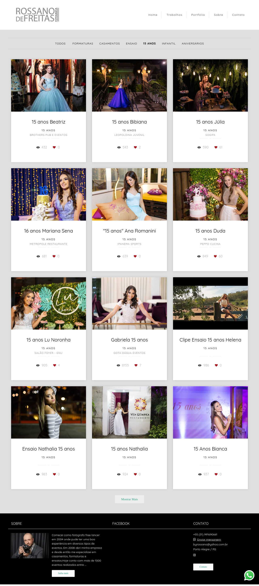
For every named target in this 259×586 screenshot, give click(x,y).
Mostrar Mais (129, 499)
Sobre (218, 15)
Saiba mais (63, 573)
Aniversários (193, 43)
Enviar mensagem (209, 539)
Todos (60, 43)
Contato (238, 15)
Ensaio (131, 43)
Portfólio (198, 15)
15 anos (149, 43)
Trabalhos (174, 15)
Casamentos (109, 43)
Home (152, 15)
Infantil (169, 43)
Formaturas (82, 43)
